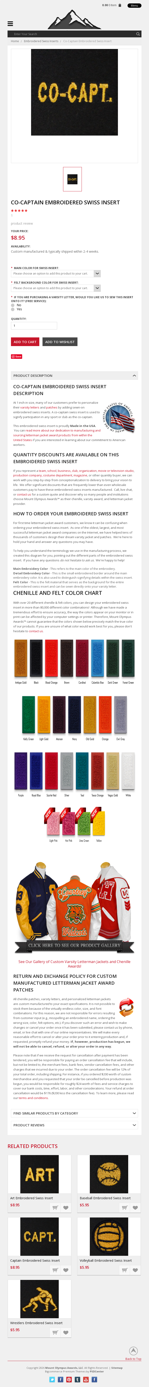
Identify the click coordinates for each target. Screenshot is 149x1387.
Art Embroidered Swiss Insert (31, 1198)
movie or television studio (116, 471)
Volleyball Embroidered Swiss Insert (106, 1260)
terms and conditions (33, 1098)
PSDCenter (97, 1371)
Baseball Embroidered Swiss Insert (105, 1198)
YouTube (86, 1379)
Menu (134, 6)
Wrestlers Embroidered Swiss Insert (36, 1323)
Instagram (94, 1379)
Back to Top (133, 1359)
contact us (24, 494)
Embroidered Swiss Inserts (41, 41)
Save (18, 356)
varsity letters (29, 407)
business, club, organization (77, 471)
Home (15, 41)
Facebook (61, 1379)
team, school (47, 471)
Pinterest (69, 1379)
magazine (80, 475)
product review (74, 219)
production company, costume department (42, 475)
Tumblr (77, 1379)
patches (51, 407)
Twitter (52, 1379)
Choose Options (55, 1207)
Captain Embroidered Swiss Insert (35, 1260)
